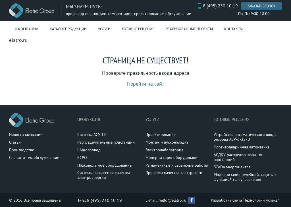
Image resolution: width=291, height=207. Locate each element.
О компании (26, 28)
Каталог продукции (68, 28)
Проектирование (161, 134)
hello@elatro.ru (172, 200)
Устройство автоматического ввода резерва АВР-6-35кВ (245, 137)
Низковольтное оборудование (104, 165)
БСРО (82, 157)
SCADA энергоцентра (232, 166)
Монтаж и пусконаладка (167, 142)
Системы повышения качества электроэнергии (103, 175)
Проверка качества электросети (174, 172)
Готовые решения (138, 28)
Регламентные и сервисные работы (177, 165)
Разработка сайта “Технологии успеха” (245, 200)
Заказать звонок (261, 6)
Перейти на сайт (145, 83)
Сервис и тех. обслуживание (34, 157)
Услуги (104, 28)
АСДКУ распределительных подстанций (238, 157)
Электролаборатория (164, 149)
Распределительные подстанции (106, 142)
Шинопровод (89, 149)
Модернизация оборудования (172, 157)
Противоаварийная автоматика (242, 147)
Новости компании (26, 134)
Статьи (15, 142)
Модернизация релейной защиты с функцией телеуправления (245, 177)
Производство (21, 149)
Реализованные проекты (189, 28)
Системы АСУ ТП (91, 134)
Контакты (233, 28)
